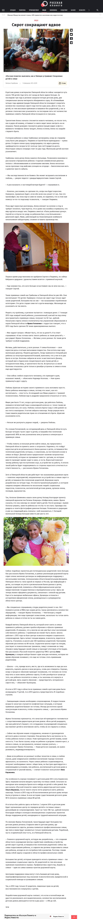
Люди (44, 10)
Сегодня (13, 10)
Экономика (53, 10)
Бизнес (73, 10)
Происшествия (34, 10)
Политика (22, 10)
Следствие (64, 10)
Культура (82, 10)
